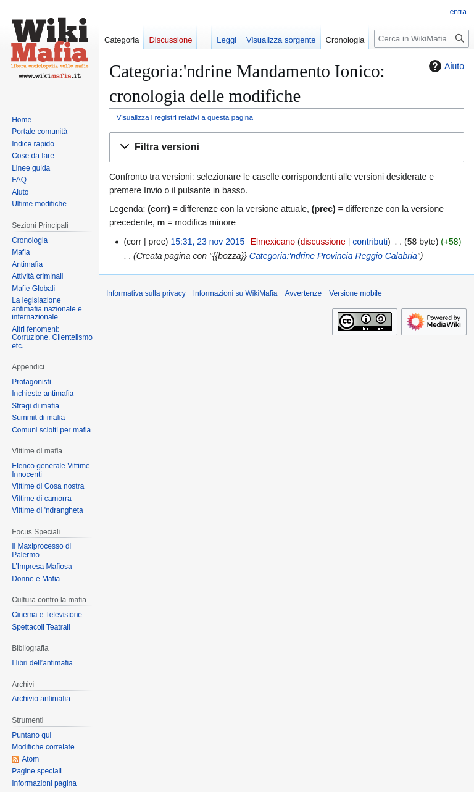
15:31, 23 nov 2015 (207, 241)
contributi (370, 241)
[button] (287, 147)
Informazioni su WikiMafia (235, 293)
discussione (323, 241)
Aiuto (445, 66)
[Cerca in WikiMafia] (421, 39)
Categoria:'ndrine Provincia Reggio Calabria (333, 256)
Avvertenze (303, 293)
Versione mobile (355, 293)
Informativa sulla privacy (146, 293)
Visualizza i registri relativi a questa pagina (185, 117)
